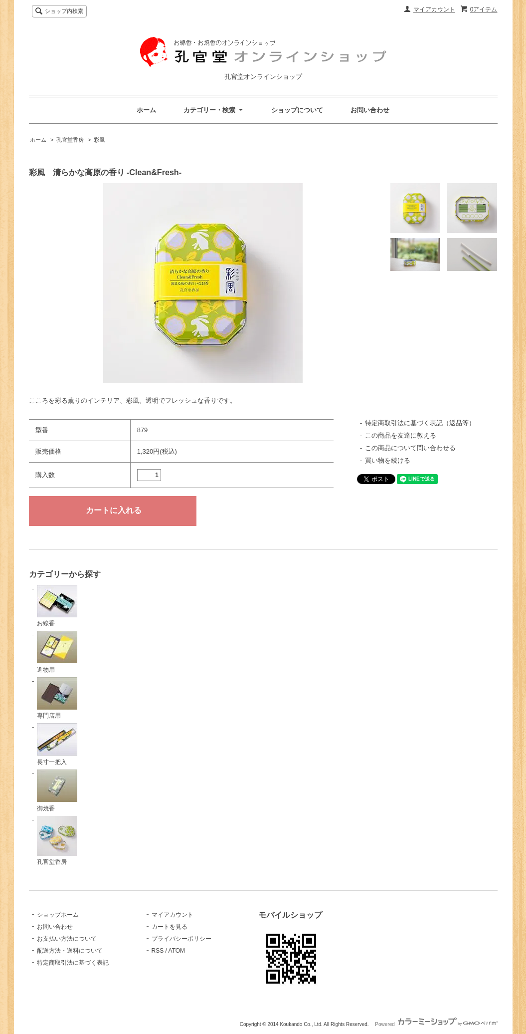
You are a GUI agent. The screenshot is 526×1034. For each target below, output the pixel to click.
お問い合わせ (370, 110)
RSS (158, 950)
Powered (436, 1024)
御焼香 (57, 791)
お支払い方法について (67, 938)
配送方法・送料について (70, 950)
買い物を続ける (387, 460)
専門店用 (57, 698)
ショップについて (297, 110)
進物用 (57, 652)
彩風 (99, 140)
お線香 (57, 606)
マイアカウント (434, 9)
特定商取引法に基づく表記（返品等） (420, 423)
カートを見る (169, 926)
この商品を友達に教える (400, 435)
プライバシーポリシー (181, 938)
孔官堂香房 (70, 140)
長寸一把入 (57, 744)
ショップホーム (58, 914)
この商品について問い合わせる (410, 448)
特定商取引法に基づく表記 (73, 962)
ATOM (177, 950)
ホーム (146, 110)
